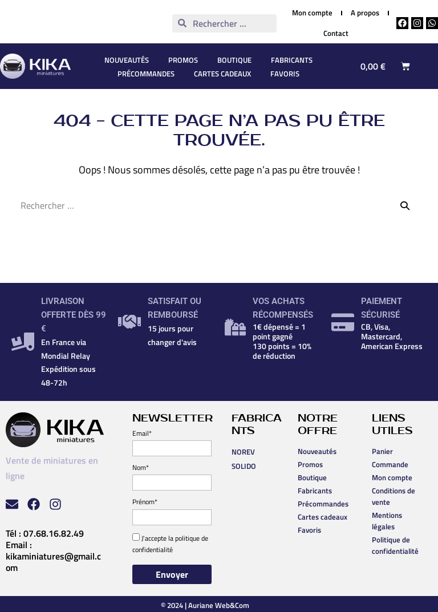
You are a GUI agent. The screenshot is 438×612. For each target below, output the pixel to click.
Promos (183, 60)
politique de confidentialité (170, 544)
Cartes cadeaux (222, 73)
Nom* (140, 467)
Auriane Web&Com (218, 605)
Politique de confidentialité (395, 545)
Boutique (234, 60)
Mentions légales (387, 520)
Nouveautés (126, 60)
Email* (142, 433)
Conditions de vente (393, 496)
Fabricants (292, 60)
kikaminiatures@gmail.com (53, 561)
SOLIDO (244, 466)
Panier (382, 451)
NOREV (243, 451)
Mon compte (392, 477)
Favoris (284, 73)
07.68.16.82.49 (53, 533)
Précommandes (146, 73)
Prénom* (144, 501)
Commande (390, 464)
